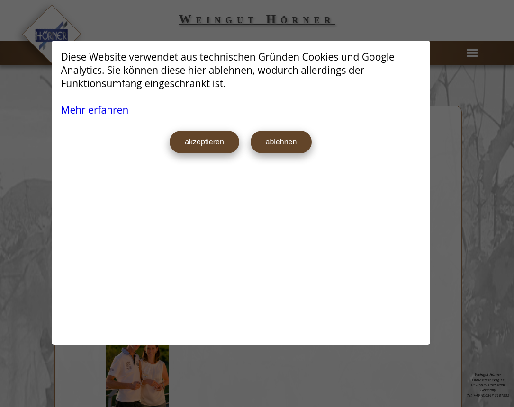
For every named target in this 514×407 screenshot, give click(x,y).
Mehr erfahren (95, 109)
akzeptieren (204, 142)
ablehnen (281, 142)
